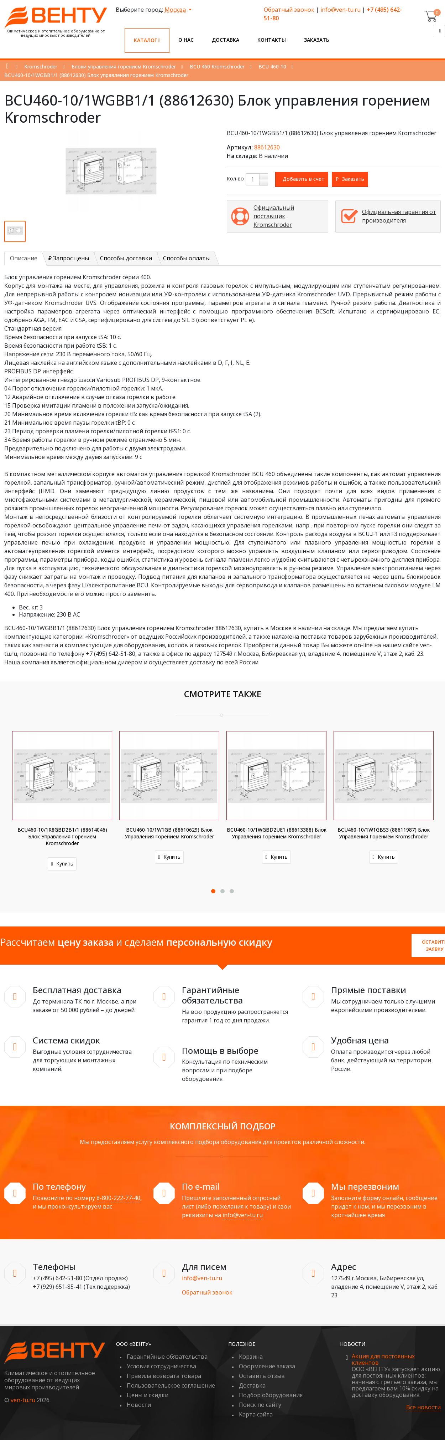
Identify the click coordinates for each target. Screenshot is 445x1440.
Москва (175, 10)
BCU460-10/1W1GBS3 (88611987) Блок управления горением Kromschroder (383, 833)
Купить (62, 863)
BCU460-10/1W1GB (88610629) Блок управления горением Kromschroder (169, 833)
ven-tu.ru (23, 1400)
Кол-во (235, 178)
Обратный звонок (289, 10)
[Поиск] (439, 31)
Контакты (271, 39)
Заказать (316, 39)
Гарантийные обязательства (167, 1356)
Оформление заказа (267, 1366)
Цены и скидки (147, 1395)
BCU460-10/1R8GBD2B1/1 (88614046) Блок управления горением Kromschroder (62, 836)
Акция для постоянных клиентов (383, 1359)
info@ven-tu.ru (340, 10)
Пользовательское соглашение (171, 1385)
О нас (186, 39)
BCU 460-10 (272, 66)
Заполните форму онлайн (367, 1198)
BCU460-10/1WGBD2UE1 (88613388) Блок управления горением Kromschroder (276, 833)
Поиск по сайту (260, 1405)
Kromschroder (40, 66)
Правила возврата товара (164, 1376)
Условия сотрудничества (161, 1366)
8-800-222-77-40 (118, 1198)
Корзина (251, 1356)
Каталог (147, 40)
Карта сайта (256, 1414)
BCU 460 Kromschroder (217, 66)
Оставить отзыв (262, 1376)
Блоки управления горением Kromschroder (124, 66)
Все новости (423, 1407)
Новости (139, 1405)
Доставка (225, 39)
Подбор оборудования (271, 1395)
